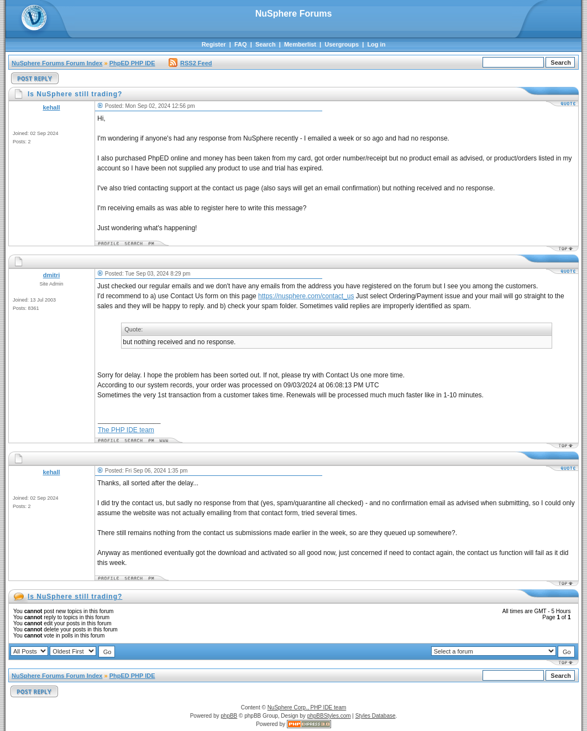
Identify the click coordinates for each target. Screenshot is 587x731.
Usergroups (341, 44)
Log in (376, 44)
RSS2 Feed (190, 63)
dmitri (51, 275)
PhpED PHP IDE (132, 63)
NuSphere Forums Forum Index (57, 63)
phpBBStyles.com (329, 716)
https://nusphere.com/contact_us (306, 296)
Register (214, 44)
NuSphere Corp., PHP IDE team (307, 707)
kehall (51, 107)
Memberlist (300, 44)
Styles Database (375, 716)
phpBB (229, 716)
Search (265, 44)
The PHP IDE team (126, 430)
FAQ (240, 44)
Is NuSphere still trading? (75, 596)
